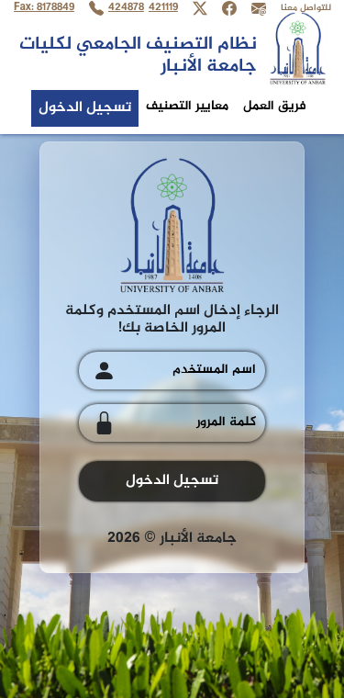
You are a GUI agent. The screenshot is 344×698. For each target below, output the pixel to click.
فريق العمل (274, 107)
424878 (126, 8)
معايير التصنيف (187, 107)
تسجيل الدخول (85, 108)
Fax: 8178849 (44, 8)
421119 (163, 8)
